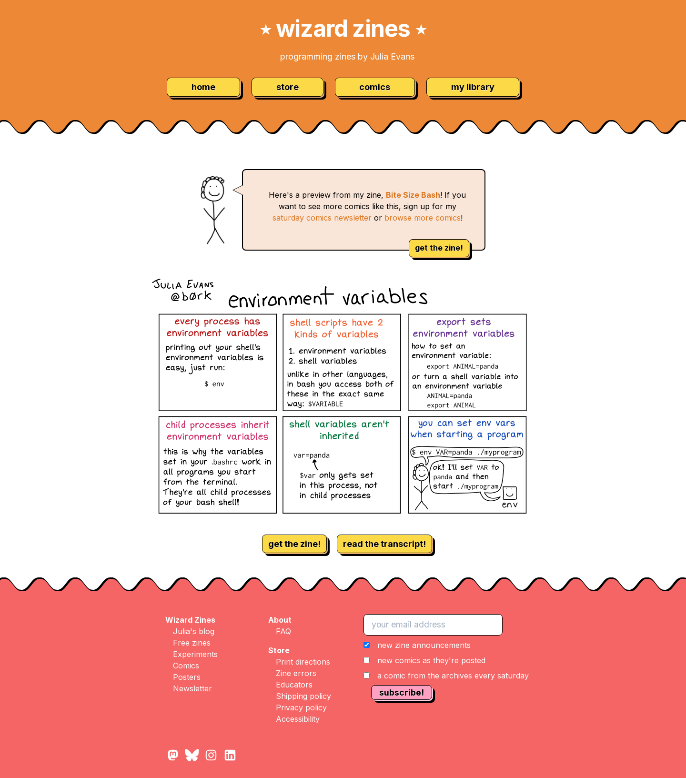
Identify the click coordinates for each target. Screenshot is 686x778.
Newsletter (192, 688)
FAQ (283, 631)
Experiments (195, 654)
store (287, 87)
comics (374, 87)
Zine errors (296, 673)
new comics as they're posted (431, 660)
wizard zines (343, 28)
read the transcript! (384, 544)
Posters (187, 677)
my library (472, 87)
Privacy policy (301, 707)
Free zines (192, 642)
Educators (294, 684)
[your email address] (433, 624)
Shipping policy (303, 696)
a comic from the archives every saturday (453, 675)
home (203, 87)
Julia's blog (193, 631)
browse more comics (422, 217)
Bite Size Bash (413, 195)
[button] (446, 660)
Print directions (303, 662)
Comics (186, 665)
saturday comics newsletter (322, 217)
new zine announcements (424, 645)
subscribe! (401, 692)
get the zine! (439, 248)
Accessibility (298, 719)
